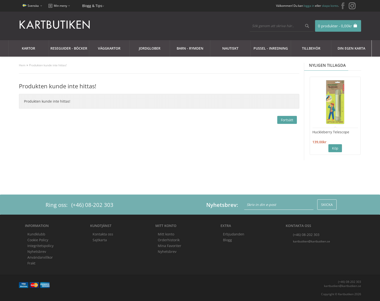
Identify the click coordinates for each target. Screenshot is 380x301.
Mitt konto (166, 234)
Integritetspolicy (40, 245)
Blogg (227, 240)
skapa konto (330, 6)
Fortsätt (287, 120)
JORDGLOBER (149, 48)
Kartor (28, 48)
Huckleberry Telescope (330, 132)
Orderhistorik (169, 240)
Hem (22, 65)
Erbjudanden (233, 234)
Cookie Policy (37, 240)
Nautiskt (230, 48)
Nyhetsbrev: (222, 204)
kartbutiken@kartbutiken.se (311, 241)
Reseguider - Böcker (68, 48)
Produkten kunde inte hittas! (48, 65)
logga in (309, 6)
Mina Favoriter (169, 245)
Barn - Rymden (190, 48)
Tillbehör (311, 48)
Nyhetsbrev (167, 251)
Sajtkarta (100, 240)
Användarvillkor (40, 257)
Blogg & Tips (92, 5)
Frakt (31, 263)
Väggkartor (109, 48)
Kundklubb (36, 234)
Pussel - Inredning (270, 48)
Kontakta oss (103, 234)
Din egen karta (351, 48)
